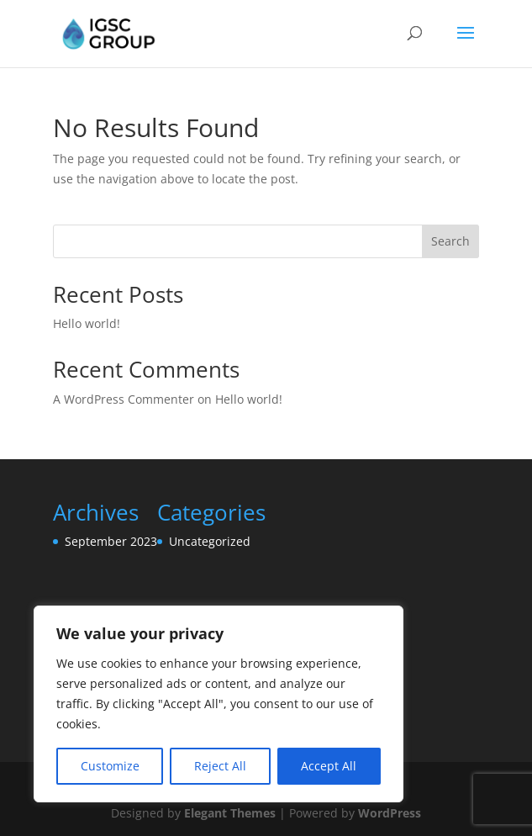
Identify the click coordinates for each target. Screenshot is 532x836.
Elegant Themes (230, 813)
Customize (110, 766)
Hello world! (86, 323)
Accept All (328, 766)
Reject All (220, 766)
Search (450, 241)
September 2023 (111, 541)
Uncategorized (209, 541)
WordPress (389, 813)
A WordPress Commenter (123, 399)
